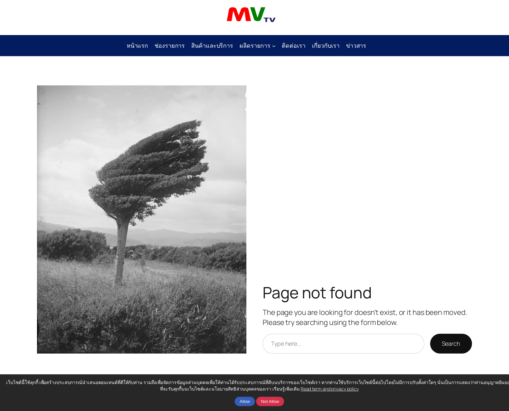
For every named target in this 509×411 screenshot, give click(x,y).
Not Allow (270, 401)
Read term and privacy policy (330, 389)
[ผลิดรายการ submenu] (274, 45)
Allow (245, 401)
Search (451, 343)
